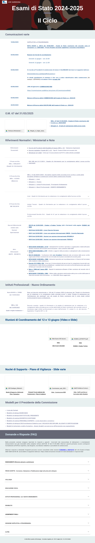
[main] (47, 15)
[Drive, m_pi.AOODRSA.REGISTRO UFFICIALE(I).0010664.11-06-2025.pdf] (36, 383)
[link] (15, 126)
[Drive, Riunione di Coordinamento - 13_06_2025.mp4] (25, 338)
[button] (88, 196)
